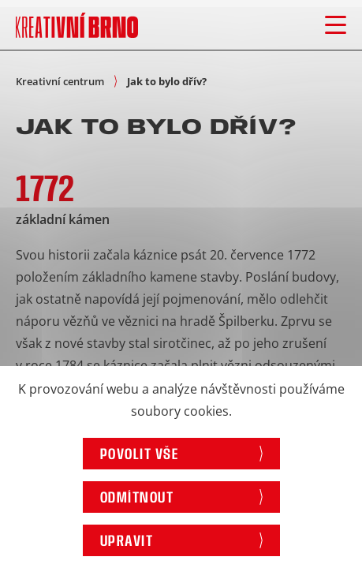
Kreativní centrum (60, 81)
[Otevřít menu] (335, 25)
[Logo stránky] (77, 25)
